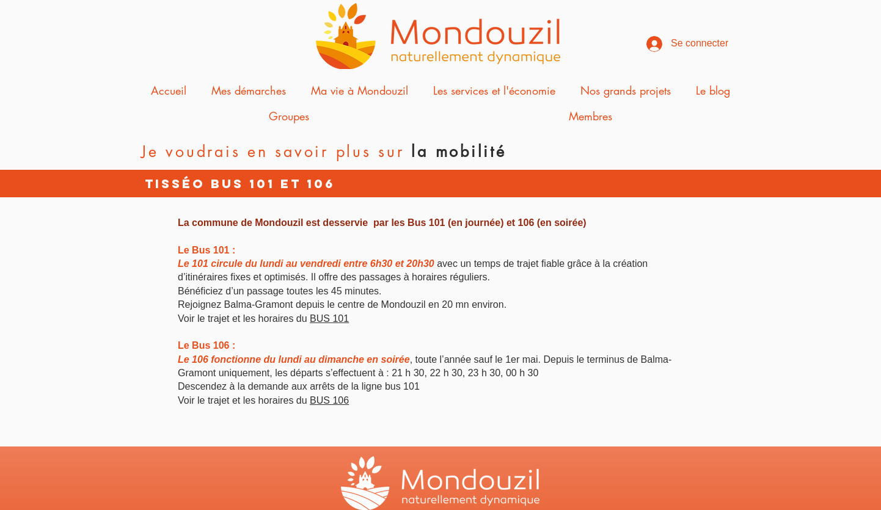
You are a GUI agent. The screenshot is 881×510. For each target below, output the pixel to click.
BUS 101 (329, 318)
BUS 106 (329, 400)
